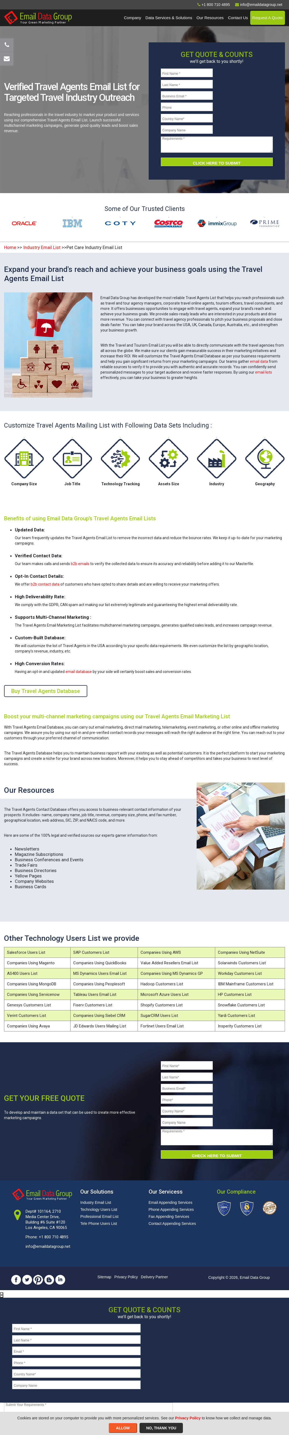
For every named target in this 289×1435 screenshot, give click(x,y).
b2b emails (80, 564)
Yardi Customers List (236, 1015)
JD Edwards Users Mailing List (99, 1026)
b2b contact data (45, 584)
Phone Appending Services (171, 1209)
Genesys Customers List (29, 1005)
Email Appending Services (171, 1202)
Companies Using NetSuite (241, 952)
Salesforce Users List (26, 952)
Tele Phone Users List (98, 1223)
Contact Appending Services (172, 1223)
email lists (263, 372)
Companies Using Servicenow (33, 994)
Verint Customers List (26, 1015)
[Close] (1, 1295)
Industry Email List (42, 247)
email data (259, 361)
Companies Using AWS (161, 952)
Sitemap (104, 1277)
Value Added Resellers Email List (169, 963)
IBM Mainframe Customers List (245, 984)
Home (10, 247)
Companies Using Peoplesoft (99, 984)
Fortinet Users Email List (162, 1026)
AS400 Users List (22, 973)
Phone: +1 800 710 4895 (47, 1237)
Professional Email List (99, 1216)
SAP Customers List (91, 952)
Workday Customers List (240, 973)
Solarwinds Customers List (242, 963)
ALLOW (123, 1428)
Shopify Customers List (162, 1005)
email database (78, 671)
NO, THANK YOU (161, 1428)
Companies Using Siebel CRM (99, 1015)
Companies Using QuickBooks (99, 963)
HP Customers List (235, 994)
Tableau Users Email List (94, 994)
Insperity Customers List (240, 1026)
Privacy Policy (126, 1277)
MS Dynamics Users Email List (100, 973)
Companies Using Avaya (28, 1026)
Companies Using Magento (31, 963)
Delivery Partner (154, 1277)
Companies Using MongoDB (31, 984)
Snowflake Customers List (241, 1005)
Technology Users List (98, 1209)
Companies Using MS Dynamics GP (172, 973)
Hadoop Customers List (162, 984)
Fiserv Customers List (92, 1005)
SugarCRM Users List (159, 1015)
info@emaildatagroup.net (48, 1246)
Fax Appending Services (169, 1216)
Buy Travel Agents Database (45, 691)
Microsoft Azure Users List (165, 994)
